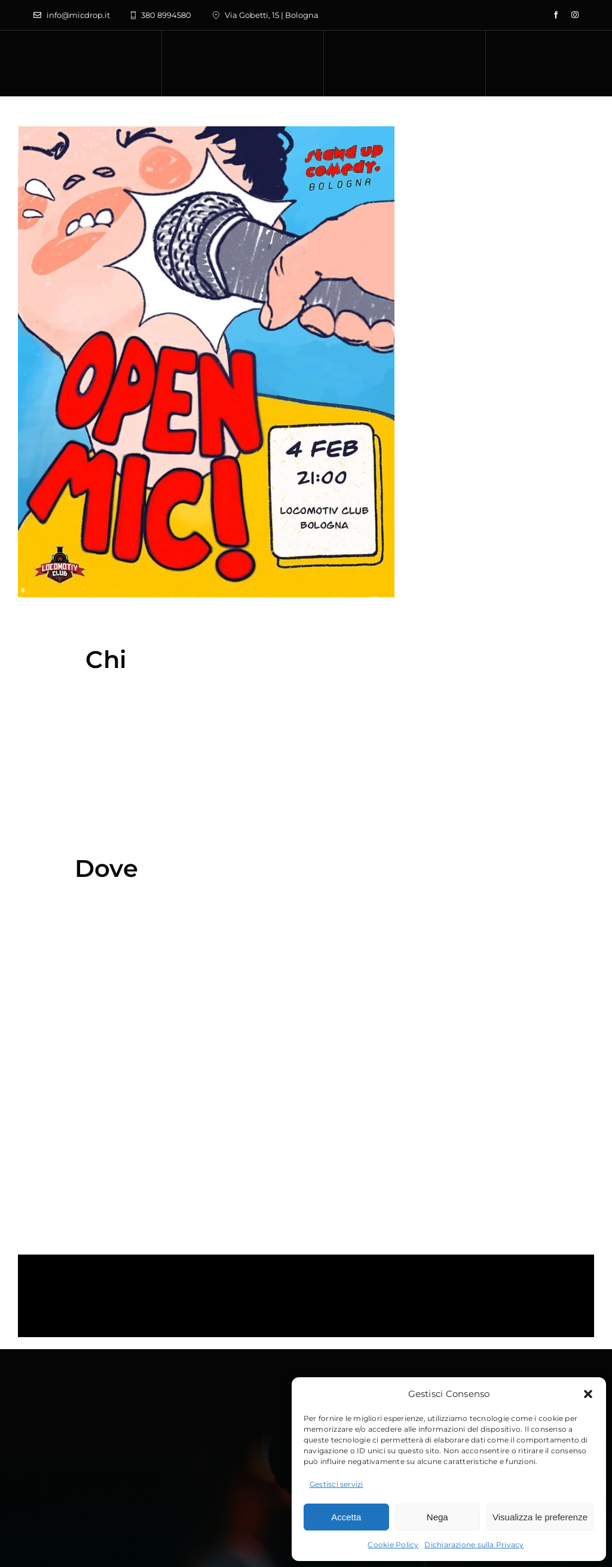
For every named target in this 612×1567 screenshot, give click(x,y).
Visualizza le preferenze (539, 1517)
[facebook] (555, 15)
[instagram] (575, 15)
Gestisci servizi (336, 1484)
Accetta (346, 1517)
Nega (437, 1517)
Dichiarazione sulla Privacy (474, 1544)
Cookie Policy (393, 1544)
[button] (588, 1394)
